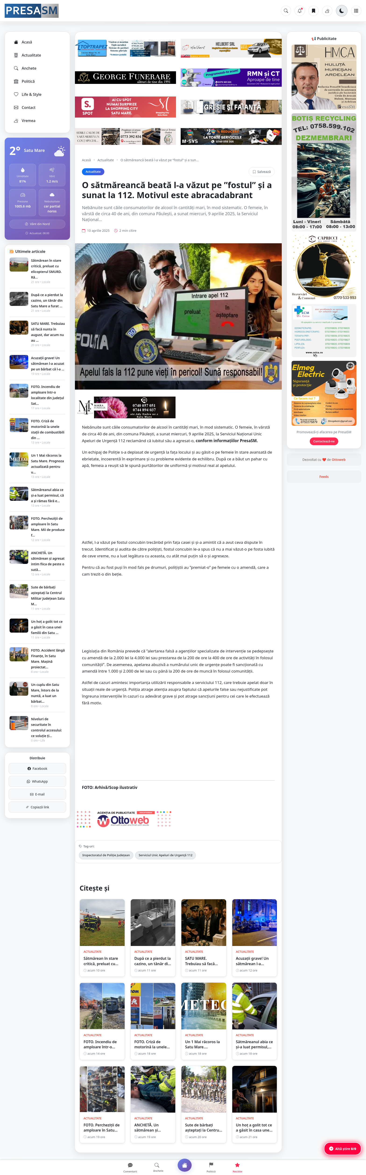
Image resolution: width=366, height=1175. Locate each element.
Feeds (324, 476)
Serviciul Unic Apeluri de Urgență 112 (165, 855)
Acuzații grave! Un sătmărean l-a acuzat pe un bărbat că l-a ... (47, 363)
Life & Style (27, 94)
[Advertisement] (178, 506)
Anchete (24, 68)
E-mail (37, 794)
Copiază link (37, 807)
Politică (24, 81)
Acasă (22, 42)
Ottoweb (338, 459)
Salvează (262, 171)
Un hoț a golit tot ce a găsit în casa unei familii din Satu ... (47, 627)
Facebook (37, 768)
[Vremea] (327, 11)
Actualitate (27, 55)
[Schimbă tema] (342, 11)
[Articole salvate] (313, 11)
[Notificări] (300, 11)
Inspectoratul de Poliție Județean (106, 855)
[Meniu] (356, 11)
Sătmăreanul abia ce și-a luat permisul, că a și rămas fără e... (47, 495)
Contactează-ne (324, 441)
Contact (24, 107)
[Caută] (286, 11)
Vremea (24, 120)
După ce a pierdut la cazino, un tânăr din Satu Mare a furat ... (47, 300)
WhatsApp (37, 781)
